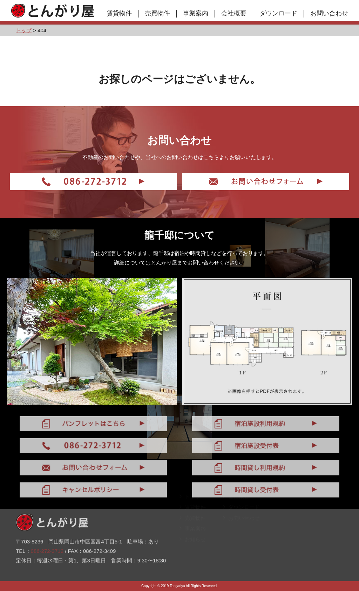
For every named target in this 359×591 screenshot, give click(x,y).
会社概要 (233, 13)
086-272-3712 (47, 540)
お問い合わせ (329, 13)
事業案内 (195, 13)
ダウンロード (278, 13)
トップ (190, 507)
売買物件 (157, 13)
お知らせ (193, 549)
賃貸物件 (119, 13)
